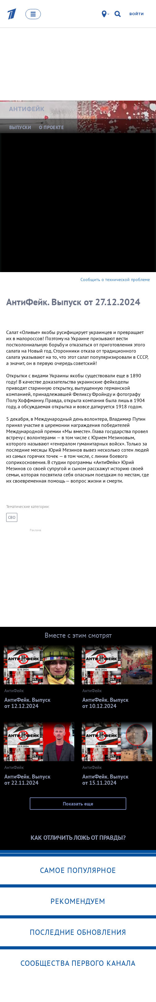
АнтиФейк (27, 109)
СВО (11, 517)
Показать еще (78, 803)
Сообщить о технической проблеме (115, 279)
